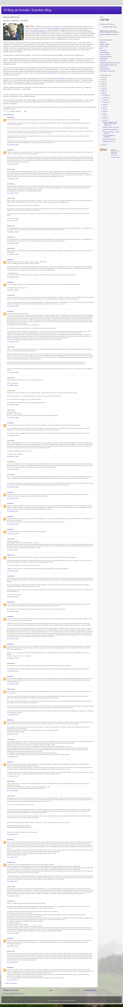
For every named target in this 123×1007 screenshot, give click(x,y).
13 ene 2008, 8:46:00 (12, 881)
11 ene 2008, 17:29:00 (13, 435)
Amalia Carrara (104, 67)
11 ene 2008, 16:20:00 (13, 372)
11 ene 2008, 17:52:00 (13, 456)
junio (104, 109)
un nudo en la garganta (52, 28)
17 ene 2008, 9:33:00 (12, 962)
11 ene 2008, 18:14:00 (13, 487)
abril (104, 113)
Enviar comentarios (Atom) (17, 993)
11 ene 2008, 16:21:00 (13, 385)
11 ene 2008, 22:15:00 (13, 533)
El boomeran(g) (104, 46)
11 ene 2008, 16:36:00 (13, 404)
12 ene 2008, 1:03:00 (12, 550)
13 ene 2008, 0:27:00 (12, 756)
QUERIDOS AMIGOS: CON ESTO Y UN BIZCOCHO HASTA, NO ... (110, 124)
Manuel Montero (104, 58)
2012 (103, 84)
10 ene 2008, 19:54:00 (13, 178)
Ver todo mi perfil (115, 157)
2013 (103, 82)
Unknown (9, 117)
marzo (104, 115)
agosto (105, 104)
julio (104, 106)
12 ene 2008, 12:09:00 (13, 611)
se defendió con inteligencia (39, 32)
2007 (103, 144)
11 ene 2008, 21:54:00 (13, 498)
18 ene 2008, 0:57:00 (12, 980)
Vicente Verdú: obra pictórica (107, 71)
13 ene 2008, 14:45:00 (13, 896)
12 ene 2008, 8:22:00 (12, 571)
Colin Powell (50, 73)
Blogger (73, 1000)
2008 (103, 93)
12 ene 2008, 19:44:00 (13, 714)
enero (104, 120)
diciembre (105, 95)
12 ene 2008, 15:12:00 (13, 658)
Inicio (51, 990)
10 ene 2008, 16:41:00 (13, 164)
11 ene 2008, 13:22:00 (13, 277)
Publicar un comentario (11, 983)
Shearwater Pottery (105, 69)
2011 (103, 86)
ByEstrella (102, 42)
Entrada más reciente (10, 990)
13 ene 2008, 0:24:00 (12, 734)
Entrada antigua (90, 990)
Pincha (38, 26)
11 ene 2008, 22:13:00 (13, 524)
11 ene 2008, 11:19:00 (13, 254)
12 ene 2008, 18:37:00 (13, 671)
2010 (103, 88)
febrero (105, 118)
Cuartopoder (103, 50)
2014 (103, 79)
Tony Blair (62, 78)
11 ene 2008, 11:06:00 (13, 232)
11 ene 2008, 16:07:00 (13, 341)
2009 (103, 91)
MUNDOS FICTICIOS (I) (109, 141)
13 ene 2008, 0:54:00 (12, 776)
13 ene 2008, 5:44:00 (12, 834)
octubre (105, 99)
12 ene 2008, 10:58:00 (13, 596)
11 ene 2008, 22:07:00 (13, 511)
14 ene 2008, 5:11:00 (12, 946)
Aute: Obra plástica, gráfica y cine (108, 64)
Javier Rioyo (103, 60)
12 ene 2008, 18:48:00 (13, 684)
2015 (103, 77)
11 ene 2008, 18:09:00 (13, 469)
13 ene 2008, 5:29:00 (12, 790)
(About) (115, 26)
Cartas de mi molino (105, 54)
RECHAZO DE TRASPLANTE (110, 129)
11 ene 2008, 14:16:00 (13, 306)
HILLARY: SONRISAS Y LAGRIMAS (109, 136)
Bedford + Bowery (104, 44)
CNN (101, 48)
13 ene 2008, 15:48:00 (13, 933)
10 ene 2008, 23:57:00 (13, 193)
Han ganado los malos (105, 56)
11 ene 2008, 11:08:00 (13, 243)
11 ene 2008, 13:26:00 (13, 290)
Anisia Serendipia (104, 52)
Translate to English (108, 26)
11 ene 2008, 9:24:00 (12, 220)
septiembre (106, 102)
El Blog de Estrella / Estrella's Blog (27, 10)
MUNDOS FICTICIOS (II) (109, 139)
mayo (104, 111)
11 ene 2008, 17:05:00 (13, 417)
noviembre (106, 97)
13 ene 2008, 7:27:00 (12, 857)
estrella (9, 150)
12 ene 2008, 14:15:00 (13, 638)
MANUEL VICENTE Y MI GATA (111, 127)
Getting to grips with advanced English (110, 62)
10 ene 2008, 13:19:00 (13, 144)
